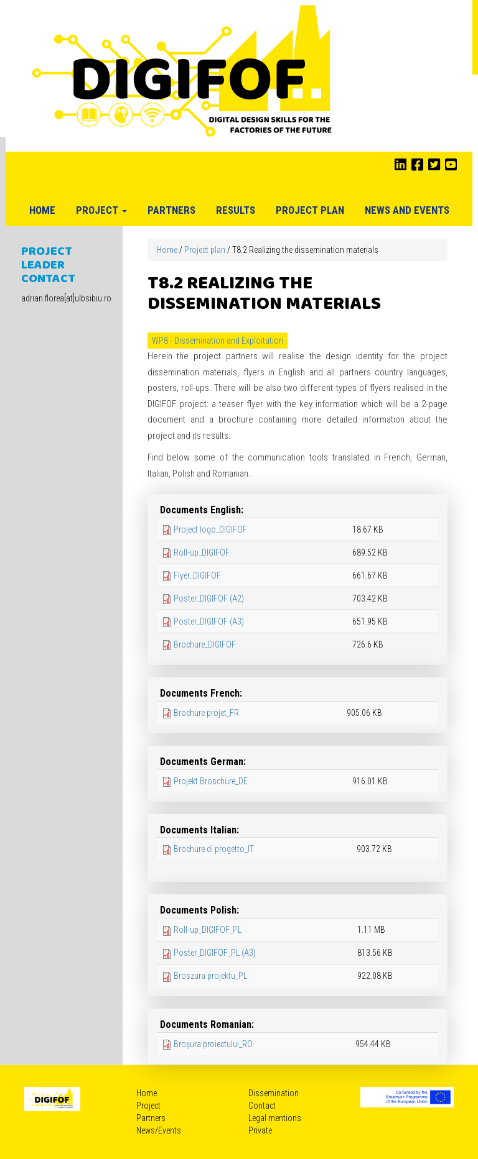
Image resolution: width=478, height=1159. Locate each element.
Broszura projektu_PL (210, 976)
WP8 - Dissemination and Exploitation (217, 341)
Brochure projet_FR (206, 713)
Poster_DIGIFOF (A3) (209, 621)
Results (235, 210)
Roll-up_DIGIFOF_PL (207, 930)
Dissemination (273, 1093)
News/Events (158, 1130)
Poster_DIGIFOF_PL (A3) (215, 953)
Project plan (310, 210)
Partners (171, 210)
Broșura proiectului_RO (213, 1044)
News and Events (407, 210)
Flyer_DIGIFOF (197, 575)
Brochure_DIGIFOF (205, 644)
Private (260, 1130)
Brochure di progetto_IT (214, 849)
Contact (262, 1106)
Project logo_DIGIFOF (210, 529)
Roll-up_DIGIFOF (202, 552)
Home (42, 210)
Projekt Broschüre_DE (211, 781)
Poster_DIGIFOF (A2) (209, 598)
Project (101, 210)
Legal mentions (274, 1118)
